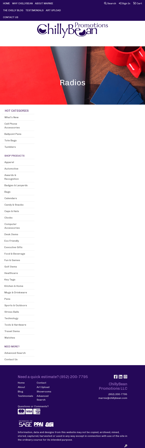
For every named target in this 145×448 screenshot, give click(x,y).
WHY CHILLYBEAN (22, 3)
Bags (7, 191)
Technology (11, 318)
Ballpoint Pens (12, 133)
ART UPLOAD (53, 10)
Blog (20, 391)
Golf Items (10, 266)
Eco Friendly (11, 240)
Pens (7, 298)
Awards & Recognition (11, 177)
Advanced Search (15, 352)
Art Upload (43, 387)
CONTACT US (10, 17)
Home (21, 382)
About (21, 387)
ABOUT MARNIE (44, 3)
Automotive (11, 168)
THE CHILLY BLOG (13, 10)
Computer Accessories (12, 226)
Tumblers (10, 146)
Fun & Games (12, 260)
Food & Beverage (14, 253)
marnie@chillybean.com (112, 397)
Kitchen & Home (13, 285)
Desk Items (11, 234)
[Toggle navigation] (5, 43)
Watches (9, 337)
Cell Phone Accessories (12, 125)
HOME (6, 3)
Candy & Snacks (14, 204)
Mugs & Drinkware (15, 292)
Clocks (8, 217)
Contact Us (11, 359)
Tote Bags (10, 140)
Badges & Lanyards (16, 185)
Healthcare (11, 273)
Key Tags (9, 279)
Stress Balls (11, 311)
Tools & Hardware (15, 324)
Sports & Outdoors (15, 305)
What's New (11, 117)
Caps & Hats (11, 211)
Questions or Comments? (33, 406)
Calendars (10, 198)
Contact (41, 382)
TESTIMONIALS (34, 10)
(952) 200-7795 (117, 394)
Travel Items (12, 331)
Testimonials (25, 395)
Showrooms (44, 391)
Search (110, 3)
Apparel (9, 162)
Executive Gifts (13, 247)
